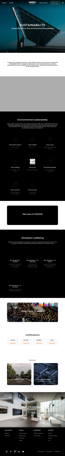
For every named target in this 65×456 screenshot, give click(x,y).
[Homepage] (32, 3)
